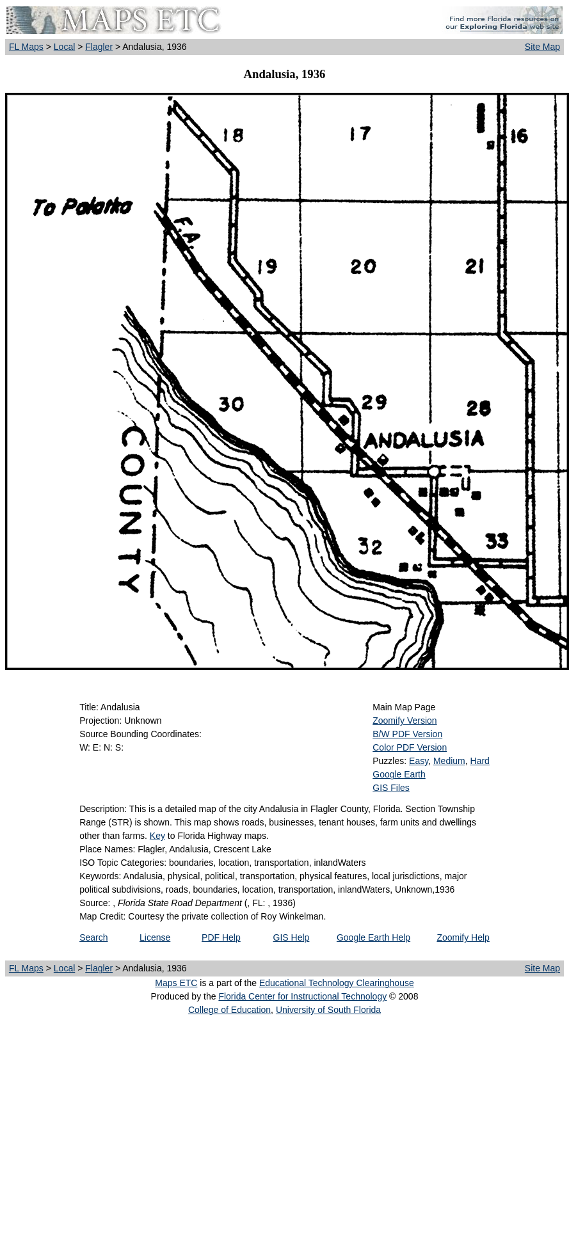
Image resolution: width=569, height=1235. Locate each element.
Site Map (542, 47)
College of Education (229, 1010)
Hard (480, 761)
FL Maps (26, 47)
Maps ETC (176, 983)
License (155, 937)
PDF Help (221, 937)
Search (93, 937)
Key (157, 836)
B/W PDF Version (407, 734)
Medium (449, 761)
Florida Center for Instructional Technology (302, 996)
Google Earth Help (373, 937)
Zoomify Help (463, 937)
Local (64, 47)
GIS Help (291, 937)
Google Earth (399, 774)
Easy (418, 761)
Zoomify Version (405, 720)
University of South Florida (328, 1010)
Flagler (99, 47)
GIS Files (391, 788)
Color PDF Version (410, 747)
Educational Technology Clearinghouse (336, 983)
